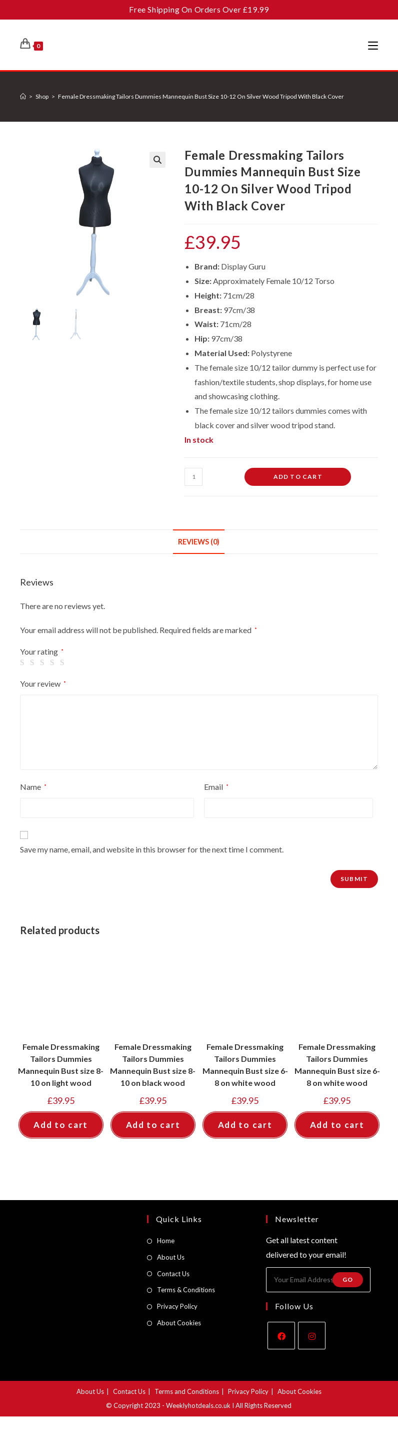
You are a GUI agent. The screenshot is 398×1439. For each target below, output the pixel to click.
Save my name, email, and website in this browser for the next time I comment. (152, 849)
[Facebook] (281, 1335)
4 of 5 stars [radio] (54, 663)
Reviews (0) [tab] (199, 541)
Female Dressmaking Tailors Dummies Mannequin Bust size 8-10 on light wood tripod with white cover (61, 1065)
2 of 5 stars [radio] (34, 663)
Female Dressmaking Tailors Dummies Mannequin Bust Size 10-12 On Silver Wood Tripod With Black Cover (201, 96)
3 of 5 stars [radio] (44, 663)
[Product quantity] (193, 477)
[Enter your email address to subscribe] (318, 1279)
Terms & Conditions (186, 1290)
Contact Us (173, 1274)
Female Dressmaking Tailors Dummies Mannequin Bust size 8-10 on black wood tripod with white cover (153, 1065)
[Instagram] (312, 1335)
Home (165, 1241)
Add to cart (298, 476)
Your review (43, 683)
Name (33, 786)
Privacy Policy (177, 1306)
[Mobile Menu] (373, 45)
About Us (170, 1257)
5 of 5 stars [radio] (64, 663)
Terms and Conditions (186, 1391)
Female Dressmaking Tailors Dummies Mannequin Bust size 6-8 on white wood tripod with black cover (245, 1065)
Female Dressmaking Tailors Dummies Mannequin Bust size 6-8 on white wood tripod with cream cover (337, 1065)
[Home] (23, 96)
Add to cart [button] (61, 1124)
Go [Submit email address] (347, 1279)
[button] (158, 160)
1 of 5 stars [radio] (24, 663)
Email (216, 786)
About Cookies (179, 1323)
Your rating (42, 652)
